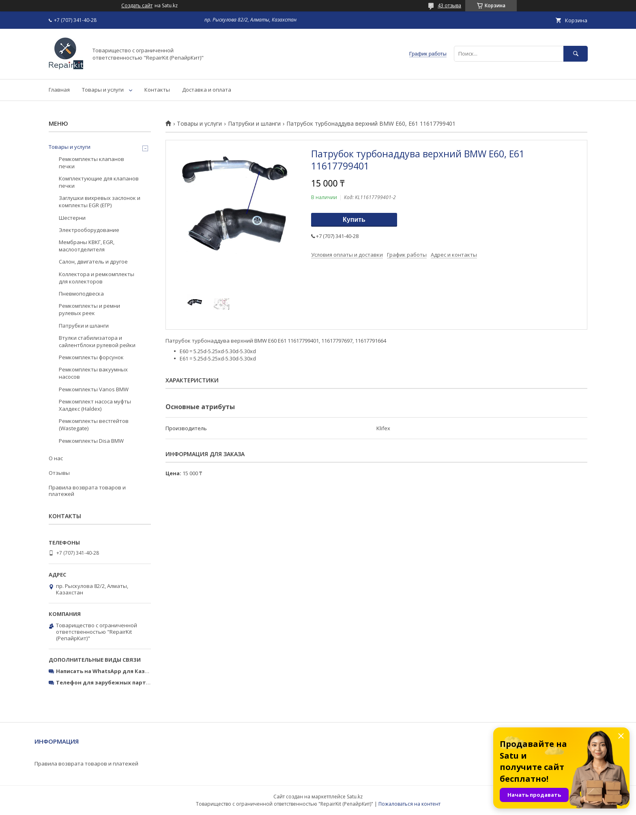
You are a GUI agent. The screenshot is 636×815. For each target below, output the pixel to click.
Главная (59, 89)
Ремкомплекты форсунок (91, 357)
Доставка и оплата (206, 89)
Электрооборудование (89, 230)
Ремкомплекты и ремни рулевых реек (89, 309)
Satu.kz (355, 796)
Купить (354, 219)
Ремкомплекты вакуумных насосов (93, 373)
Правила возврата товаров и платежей (87, 491)
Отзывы (59, 472)
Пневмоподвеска (81, 293)
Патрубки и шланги (254, 123)
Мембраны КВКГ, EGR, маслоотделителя (86, 245)
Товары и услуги (103, 89)
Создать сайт (137, 6)
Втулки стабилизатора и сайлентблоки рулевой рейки (97, 341)
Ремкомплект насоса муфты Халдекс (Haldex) (95, 405)
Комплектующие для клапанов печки (99, 182)
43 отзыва (449, 5)
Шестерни (72, 217)
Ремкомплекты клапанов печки (91, 162)
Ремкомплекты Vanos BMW (94, 389)
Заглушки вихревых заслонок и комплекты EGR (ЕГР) (99, 201)
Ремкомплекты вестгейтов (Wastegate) (94, 424)
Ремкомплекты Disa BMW (91, 440)
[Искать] (575, 54)
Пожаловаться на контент (409, 803)
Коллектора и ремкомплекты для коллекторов (96, 277)
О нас (56, 458)
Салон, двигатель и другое (93, 261)
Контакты (157, 89)
